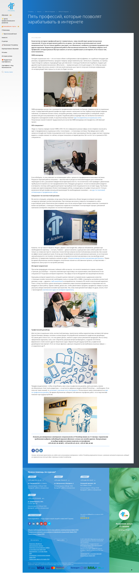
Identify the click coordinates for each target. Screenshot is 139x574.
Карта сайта (60, 540)
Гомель (85, 476)
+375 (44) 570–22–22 (36, 480)
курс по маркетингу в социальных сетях (87, 118)
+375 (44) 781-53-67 (87, 480)
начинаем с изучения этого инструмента (63, 390)
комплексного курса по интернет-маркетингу (58, 290)
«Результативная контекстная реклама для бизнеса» (86, 258)
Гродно (58, 476)
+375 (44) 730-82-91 (62, 480)
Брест (32, 495)
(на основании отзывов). (91, 515)
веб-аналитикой (57, 281)
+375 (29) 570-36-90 (36, 498)
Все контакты (35, 540)
